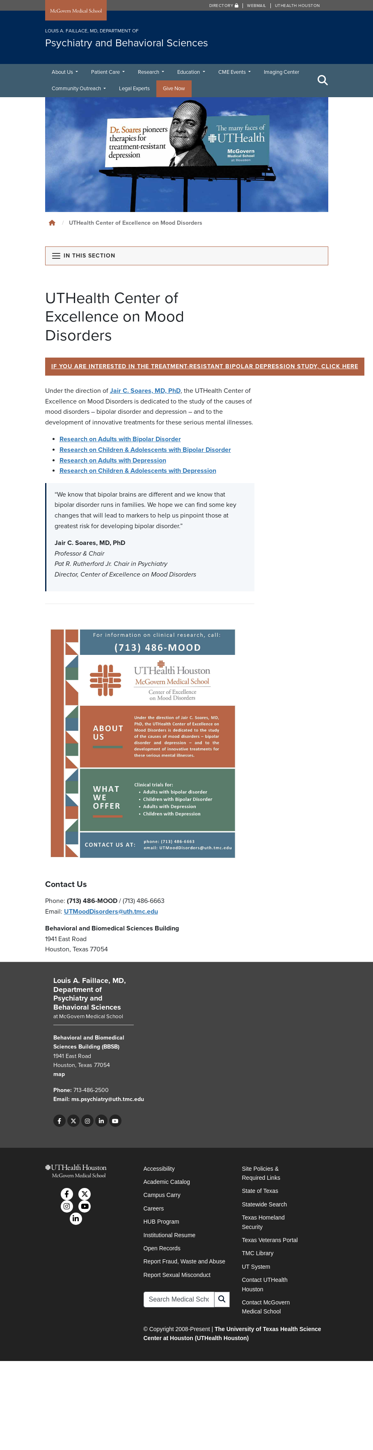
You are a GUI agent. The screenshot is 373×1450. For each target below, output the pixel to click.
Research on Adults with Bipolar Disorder (120, 439)
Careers (154, 1208)
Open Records (162, 1248)
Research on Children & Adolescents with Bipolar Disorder (145, 450)
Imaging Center (281, 72)
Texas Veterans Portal (270, 1240)
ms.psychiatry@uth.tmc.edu (107, 1099)
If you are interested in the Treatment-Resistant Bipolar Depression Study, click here (205, 366)
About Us (63, 72)
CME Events (232, 72)
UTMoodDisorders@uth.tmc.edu (111, 911)
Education (189, 72)
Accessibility (159, 1168)
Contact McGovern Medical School (266, 1307)
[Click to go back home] (52, 223)
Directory (224, 5)
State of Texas (260, 1191)
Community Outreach (77, 88)
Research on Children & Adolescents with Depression (137, 471)
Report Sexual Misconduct (177, 1275)
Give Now (174, 88)
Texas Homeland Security (263, 1222)
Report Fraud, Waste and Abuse (184, 1261)
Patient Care (106, 72)
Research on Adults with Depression (112, 460)
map (59, 1074)
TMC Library (258, 1253)
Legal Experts (134, 88)
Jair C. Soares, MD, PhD (145, 391)
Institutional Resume (170, 1235)
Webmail (256, 5)
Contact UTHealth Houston (265, 1284)
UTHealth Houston (297, 5)
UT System (256, 1266)
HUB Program (161, 1221)
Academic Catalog (167, 1182)
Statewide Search (264, 1204)
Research (149, 72)
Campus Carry (162, 1195)
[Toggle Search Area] (323, 80)
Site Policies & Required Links (261, 1173)
